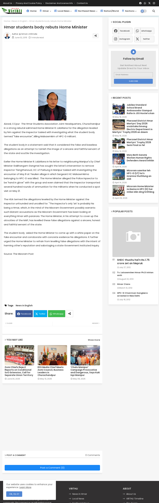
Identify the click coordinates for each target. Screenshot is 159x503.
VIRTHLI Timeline (134, 498)
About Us (8, 3)
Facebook (26, 313)
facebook (125, 31)
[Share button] (69, 313)
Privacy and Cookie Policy (29, 3)
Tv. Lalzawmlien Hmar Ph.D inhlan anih (135, 274)
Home (31, 10)
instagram (124, 39)
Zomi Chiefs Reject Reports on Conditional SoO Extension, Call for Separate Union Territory (19, 371)
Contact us (82, 3)
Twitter (42, 313)
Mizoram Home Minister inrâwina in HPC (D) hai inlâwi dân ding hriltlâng (140, 189)
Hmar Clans (123, 284)
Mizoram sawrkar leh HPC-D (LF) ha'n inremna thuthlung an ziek (139, 174)
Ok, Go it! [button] (14, 494)
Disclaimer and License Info (59, 3)
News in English (19, 21)
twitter (146, 39)
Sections (128, 10)
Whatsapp (58, 313)
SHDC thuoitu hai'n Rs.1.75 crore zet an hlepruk (133, 261)
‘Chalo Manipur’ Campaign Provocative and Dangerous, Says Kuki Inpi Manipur (85, 371)
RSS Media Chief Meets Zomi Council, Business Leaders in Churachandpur (51, 371)
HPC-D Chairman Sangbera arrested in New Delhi (132, 294)
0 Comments (92, 455)
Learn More (25, 487)
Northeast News (85, 10)
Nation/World (109, 10)
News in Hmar (79, 494)
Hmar (44, 10)
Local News (61, 10)
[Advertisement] (55, 65)
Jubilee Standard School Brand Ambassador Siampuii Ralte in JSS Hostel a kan (140, 109)
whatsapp (146, 31)
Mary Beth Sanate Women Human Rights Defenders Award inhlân (140, 158)
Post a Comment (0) (52, 467)
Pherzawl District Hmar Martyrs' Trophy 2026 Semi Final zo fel (140, 142)
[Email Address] (133, 74)
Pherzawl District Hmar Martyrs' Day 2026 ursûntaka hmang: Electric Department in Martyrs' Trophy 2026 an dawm (132, 126)
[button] (154, 11)
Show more (94, 339)
